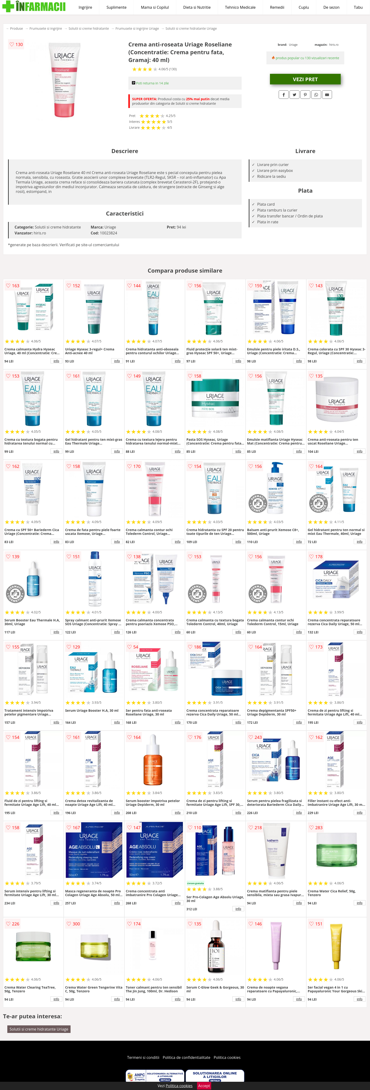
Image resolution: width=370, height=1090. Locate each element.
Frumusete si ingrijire (45, 28)
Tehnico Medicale (240, 7)
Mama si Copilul (155, 7)
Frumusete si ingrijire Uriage (137, 28)
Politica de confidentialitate (186, 1057)
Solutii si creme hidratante (89, 28)
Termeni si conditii (143, 1057)
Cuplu (304, 7)
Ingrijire (85, 7)
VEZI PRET (305, 79)
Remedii (277, 7)
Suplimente (116, 7)
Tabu (358, 7)
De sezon (331, 7)
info (56, 361)
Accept (204, 1085)
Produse (16, 28)
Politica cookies (227, 1057)
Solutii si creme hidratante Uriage (191, 28)
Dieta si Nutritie (197, 7)
